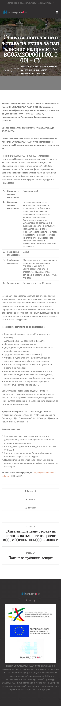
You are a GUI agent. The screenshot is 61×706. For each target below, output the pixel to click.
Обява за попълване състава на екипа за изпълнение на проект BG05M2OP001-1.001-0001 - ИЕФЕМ (30, 535)
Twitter (30, 499)
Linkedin (30, 508)
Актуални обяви (15, 70)
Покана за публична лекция (30, 558)
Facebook (30, 491)
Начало (5, 70)
